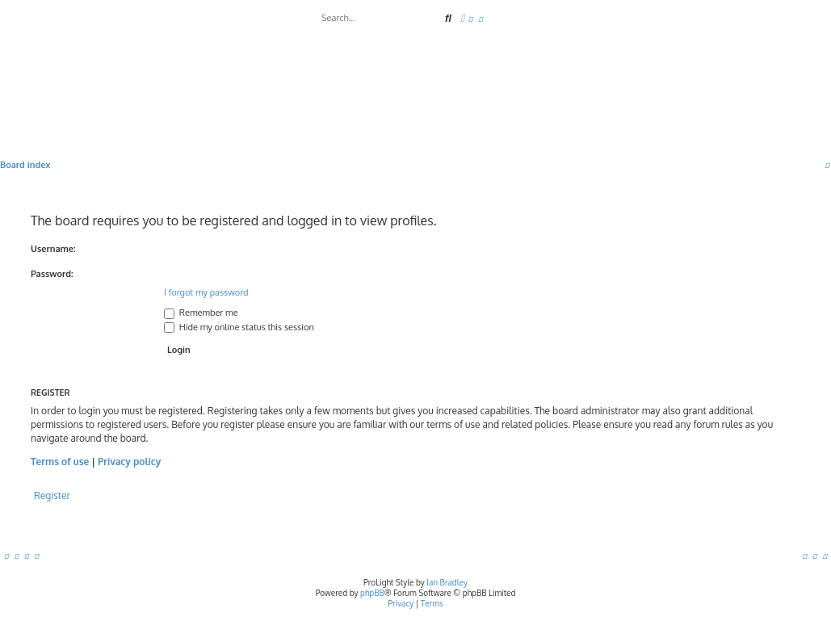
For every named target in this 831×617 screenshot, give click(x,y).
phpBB (372, 593)
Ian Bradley (447, 582)
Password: (52, 273)
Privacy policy (129, 461)
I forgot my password (206, 292)
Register (52, 495)
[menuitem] (470, 18)
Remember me (201, 312)
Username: (53, 248)
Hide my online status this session (239, 327)
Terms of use (60, 461)
